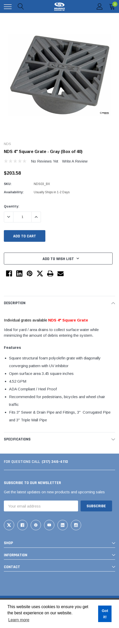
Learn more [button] (18, 620)
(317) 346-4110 (55, 461)
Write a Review (75, 161)
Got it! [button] (105, 614)
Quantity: (11, 206)
